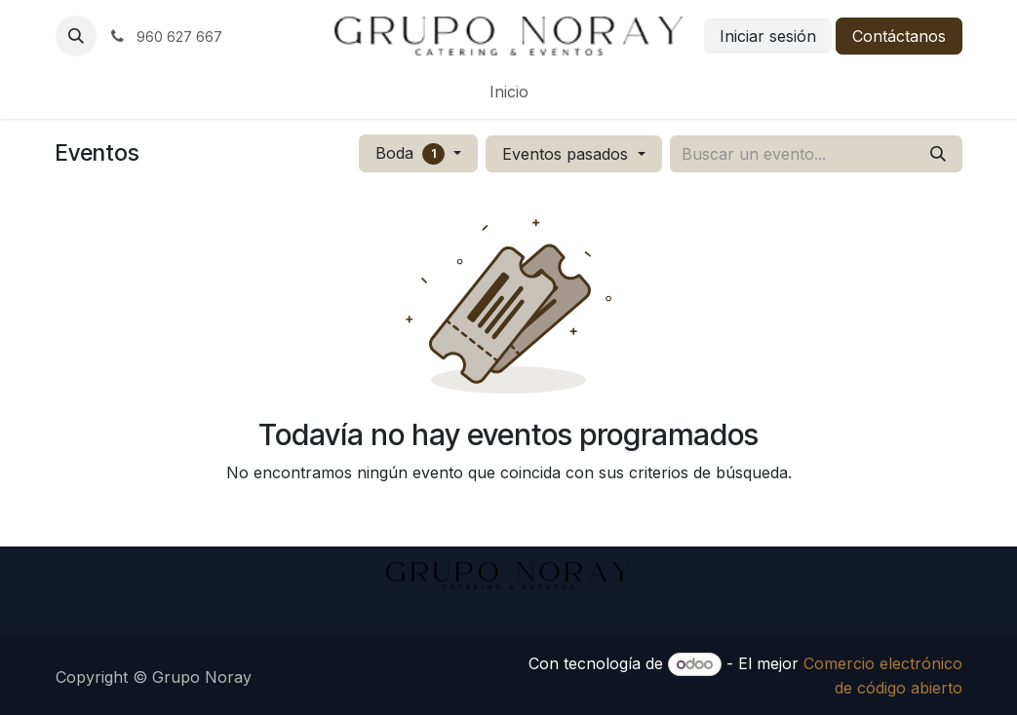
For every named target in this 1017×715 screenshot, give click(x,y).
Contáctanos (899, 36)
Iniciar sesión (768, 36)
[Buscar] (938, 153)
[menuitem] (509, 91)
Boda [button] (412, 154)
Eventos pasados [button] (567, 154)
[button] (76, 36)
